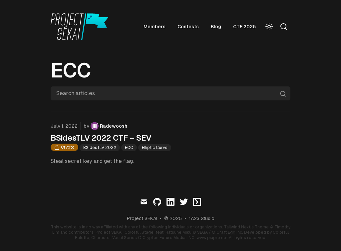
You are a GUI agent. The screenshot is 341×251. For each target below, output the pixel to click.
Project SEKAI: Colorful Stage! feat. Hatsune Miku (143, 232)
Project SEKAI (142, 218)
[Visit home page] (82, 26)
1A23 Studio (201, 218)
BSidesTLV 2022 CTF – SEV (101, 137)
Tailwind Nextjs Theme (246, 227)
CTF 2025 (244, 26)
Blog (216, 26)
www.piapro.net (212, 237)
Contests (188, 26)
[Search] (283, 26)
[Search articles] (170, 93)
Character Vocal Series (114, 237)
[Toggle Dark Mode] (269, 26)
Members (155, 26)
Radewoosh (113, 126)
